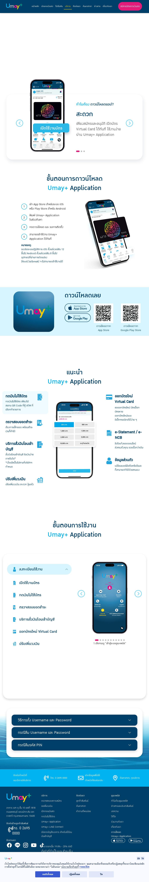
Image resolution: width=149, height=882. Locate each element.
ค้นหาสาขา (87, 6)
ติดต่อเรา (76, 6)
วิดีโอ (113, 816)
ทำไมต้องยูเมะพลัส (119, 801)
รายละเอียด (84, 867)
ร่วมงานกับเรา (117, 822)
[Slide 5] (108, 640)
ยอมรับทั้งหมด (47, 874)
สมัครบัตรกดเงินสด (130, 6)
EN (138, 858)
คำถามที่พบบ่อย (83, 811)
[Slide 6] (111, 640)
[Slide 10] (121, 640)
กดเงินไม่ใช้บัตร (48, 816)
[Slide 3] (84, 151)
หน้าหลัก (35, 6)
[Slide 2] (81, 151)
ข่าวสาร (97, 6)
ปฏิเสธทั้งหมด (74, 874)
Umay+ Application (51, 822)
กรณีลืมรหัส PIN (30, 745)
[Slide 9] (118, 640)
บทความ (115, 811)
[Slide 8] (116, 640)
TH (142, 858)
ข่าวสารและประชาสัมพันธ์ (122, 806)
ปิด (101, 874)
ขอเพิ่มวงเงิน (46, 806)
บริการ (68, 6)
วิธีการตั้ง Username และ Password (44, 720)
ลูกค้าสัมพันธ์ (82, 801)
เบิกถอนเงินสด (47, 811)
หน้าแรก (10, 18)
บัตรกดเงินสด (47, 6)
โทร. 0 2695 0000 (21, 830)
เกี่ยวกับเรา (107, 6)
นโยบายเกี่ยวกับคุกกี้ (70, 866)
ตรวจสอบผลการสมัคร (51, 801)
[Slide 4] (105, 640)
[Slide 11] (124, 640)
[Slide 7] (113, 640)
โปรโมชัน (59, 6)
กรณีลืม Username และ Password (44, 733)
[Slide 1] (78, 151)
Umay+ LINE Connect (52, 827)
